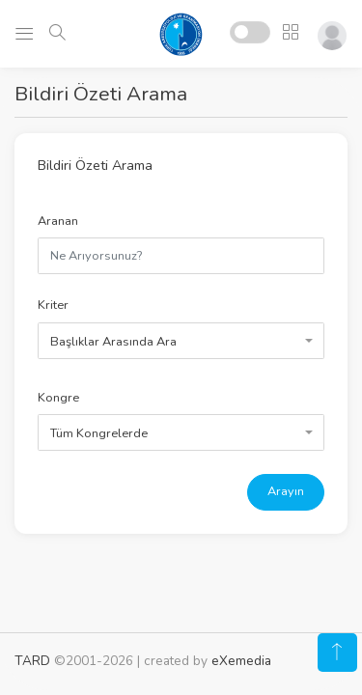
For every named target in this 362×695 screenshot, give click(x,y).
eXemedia (241, 661)
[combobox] (181, 340)
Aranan (58, 221)
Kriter (53, 305)
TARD (32, 661)
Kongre (58, 397)
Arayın (285, 491)
